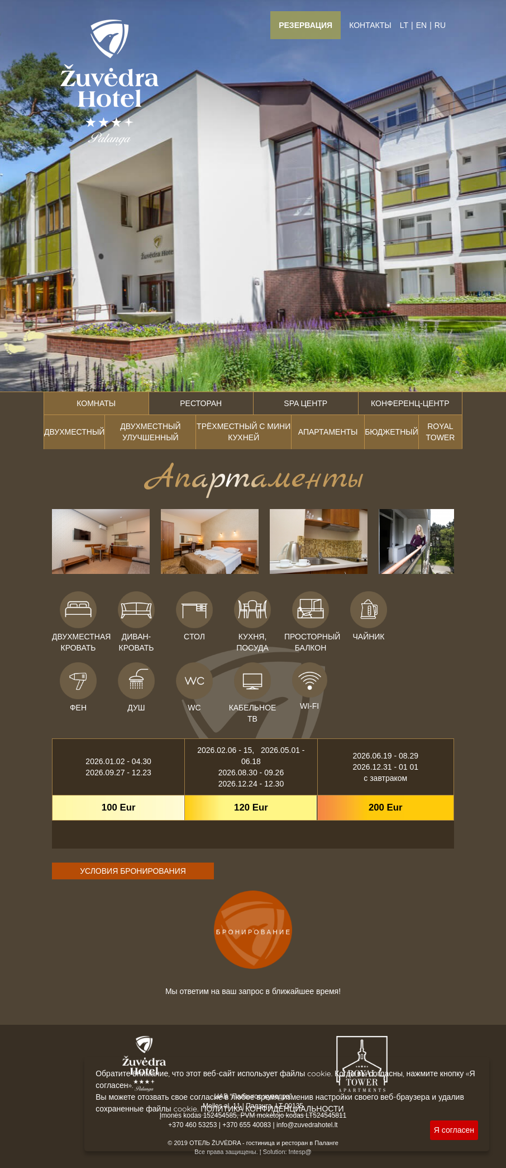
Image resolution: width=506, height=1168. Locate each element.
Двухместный (74, 431)
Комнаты (96, 403)
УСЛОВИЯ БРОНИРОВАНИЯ (133, 870)
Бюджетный (391, 431)
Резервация (305, 25)
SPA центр (305, 403)
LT (404, 25)
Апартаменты (328, 431)
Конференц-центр (410, 403)
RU (440, 25)
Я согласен (454, 1130)
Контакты (370, 25)
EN (421, 25)
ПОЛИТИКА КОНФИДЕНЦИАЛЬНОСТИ (272, 1109)
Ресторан (201, 403)
